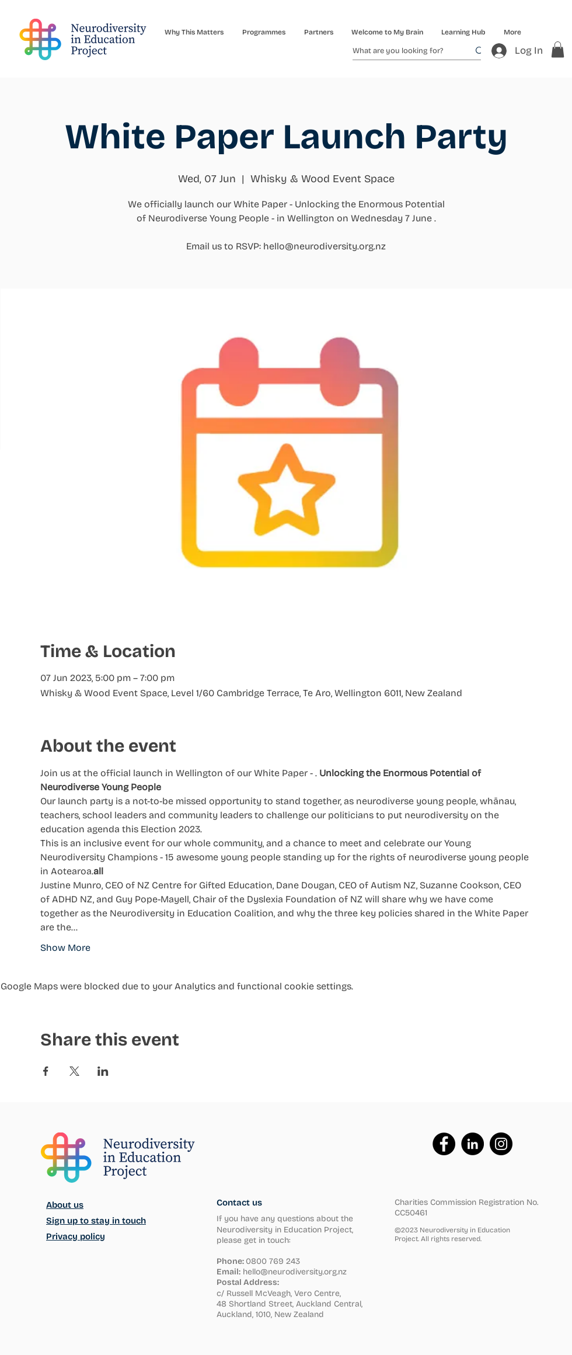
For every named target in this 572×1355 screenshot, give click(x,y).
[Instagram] (501, 1143)
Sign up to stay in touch (96, 1220)
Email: (228, 1272)
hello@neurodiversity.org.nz (295, 1272)
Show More (65, 947)
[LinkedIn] (472, 1143)
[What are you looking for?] (402, 51)
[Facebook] (444, 1143)
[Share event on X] (74, 1071)
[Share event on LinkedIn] (103, 1071)
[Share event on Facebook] (45, 1071)
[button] (263, 32)
